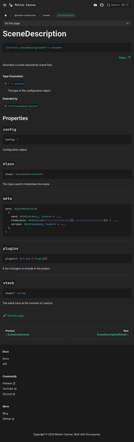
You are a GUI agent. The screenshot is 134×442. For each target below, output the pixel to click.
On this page (12, 23)
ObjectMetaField (25, 208)
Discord (9, 394)
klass (9, 174)
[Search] (118, 5)
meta (8, 208)
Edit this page (13, 315)
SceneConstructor (27, 174)
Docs (6, 358)
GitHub (8, 418)
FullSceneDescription (23, 106)
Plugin (38, 258)
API (5, 364)
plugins (10, 258)
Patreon (9, 383)
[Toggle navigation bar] (5, 5)
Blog (5, 413)
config (9, 139)
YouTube (10, 388)
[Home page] (6, 15)
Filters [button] (125, 58)
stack (9, 293)
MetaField (26, 216)
